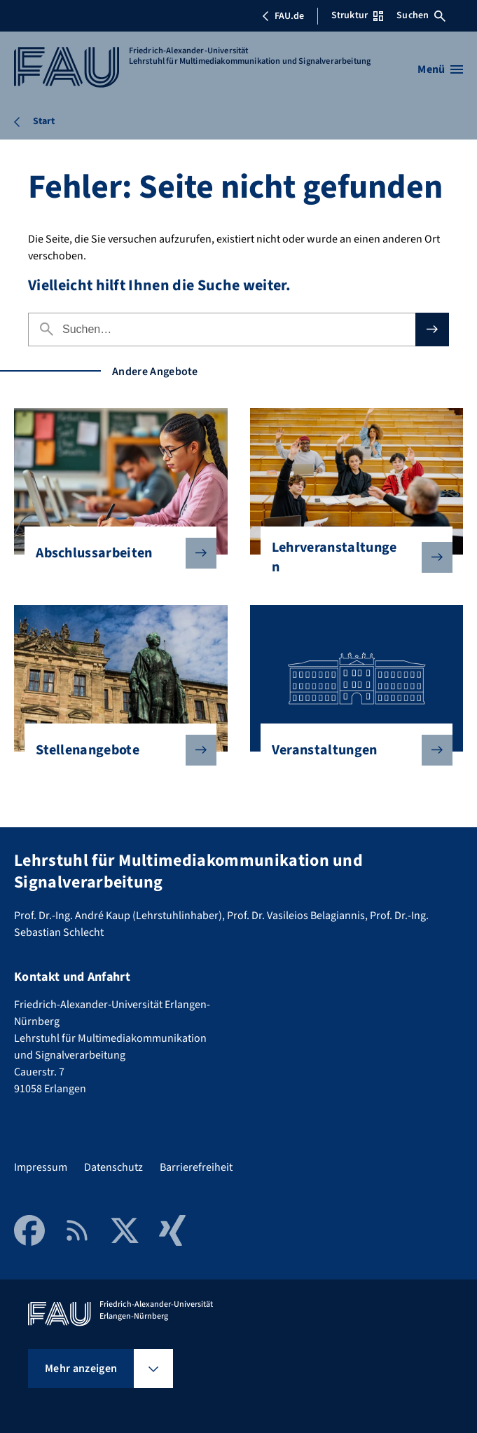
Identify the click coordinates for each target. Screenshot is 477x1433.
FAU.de (283, 16)
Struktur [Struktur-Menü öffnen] (357, 15)
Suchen (420, 15)
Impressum (40, 1167)
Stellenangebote (115, 750)
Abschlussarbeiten (115, 553)
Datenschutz (113, 1167)
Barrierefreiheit (196, 1167)
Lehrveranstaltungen (351, 557)
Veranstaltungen (351, 750)
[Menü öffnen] (440, 69)
